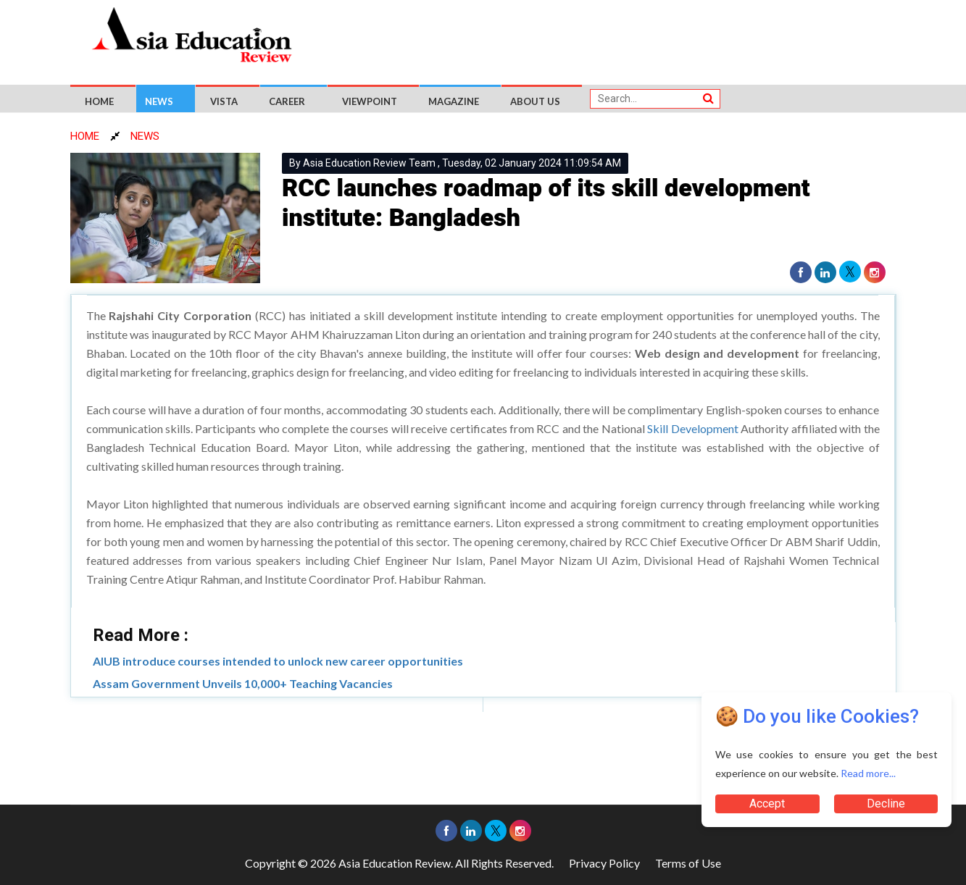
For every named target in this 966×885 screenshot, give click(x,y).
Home (99, 101)
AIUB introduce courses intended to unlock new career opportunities (278, 661)
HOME (84, 136)
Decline (886, 803)
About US (535, 101)
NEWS (144, 136)
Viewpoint (369, 101)
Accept (767, 803)
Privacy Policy (604, 863)
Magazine (453, 101)
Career (287, 101)
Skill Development (692, 428)
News (159, 101)
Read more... (868, 773)
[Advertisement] (609, 37)
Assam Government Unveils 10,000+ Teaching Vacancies (243, 683)
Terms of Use (688, 863)
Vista (224, 101)
